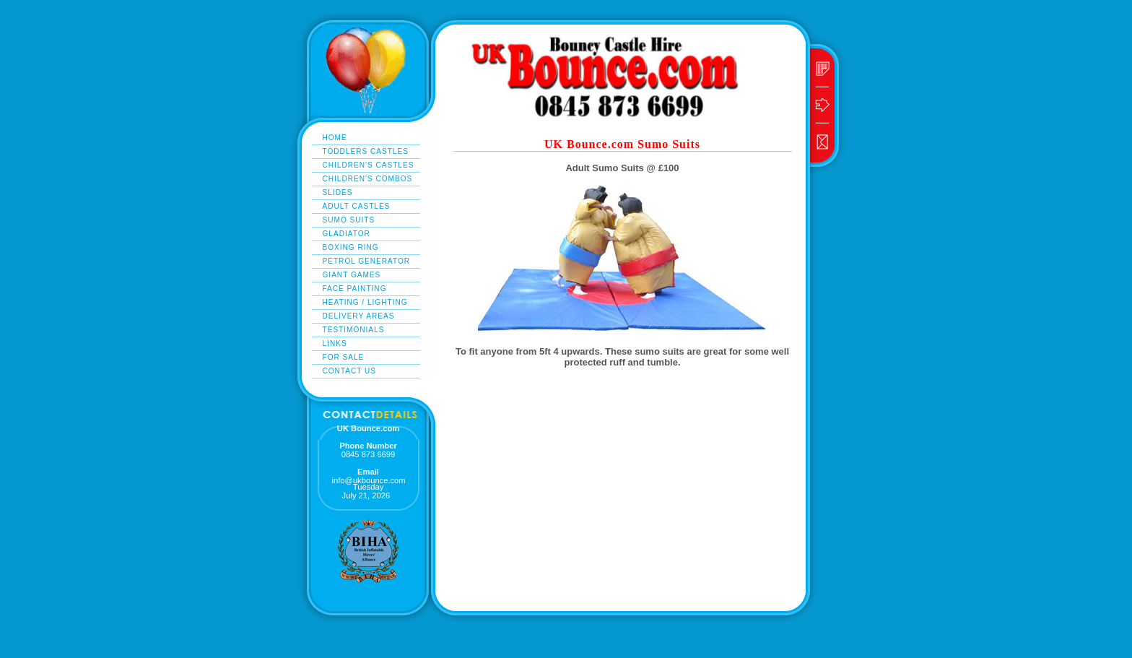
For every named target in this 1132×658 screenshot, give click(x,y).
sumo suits (349, 220)
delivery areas (359, 316)
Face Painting (355, 289)
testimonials (354, 330)
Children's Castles (368, 165)
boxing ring (351, 247)
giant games (352, 275)
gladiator (346, 234)
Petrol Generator (367, 261)
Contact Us (350, 371)
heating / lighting (365, 302)
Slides (338, 192)
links (335, 343)
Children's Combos (368, 179)
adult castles (357, 206)
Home (335, 138)
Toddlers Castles (366, 151)
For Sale (344, 357)
